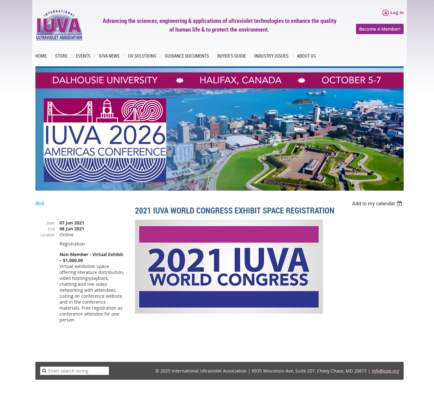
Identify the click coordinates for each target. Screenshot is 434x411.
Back (39, 203)
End (51, 228)
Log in (397, 12)
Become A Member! (379, 29)
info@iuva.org (385, 371)
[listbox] (378, 204)
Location (47, 234)
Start (51, 222)
